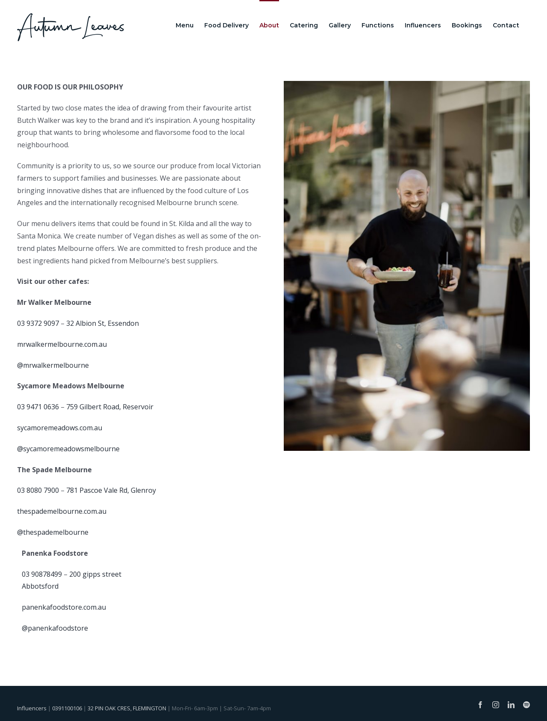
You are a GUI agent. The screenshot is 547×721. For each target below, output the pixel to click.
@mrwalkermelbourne (53, 365)
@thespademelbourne (52, 532)
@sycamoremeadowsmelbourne (68, 448)
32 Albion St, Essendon (102, 323)
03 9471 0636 (38, 406)
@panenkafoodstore (55, 628)
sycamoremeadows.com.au (59, 427)
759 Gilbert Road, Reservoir (109, 406)
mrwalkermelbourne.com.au (62, 344)
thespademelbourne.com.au (61, 511)
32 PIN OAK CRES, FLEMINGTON (127, 708)
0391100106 (67, 708)
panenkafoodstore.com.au (64, 607)
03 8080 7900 (38, 490)
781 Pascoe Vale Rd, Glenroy (111, 490)
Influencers (32, 708)
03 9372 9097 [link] (38, 323)
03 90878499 (42, 574)
